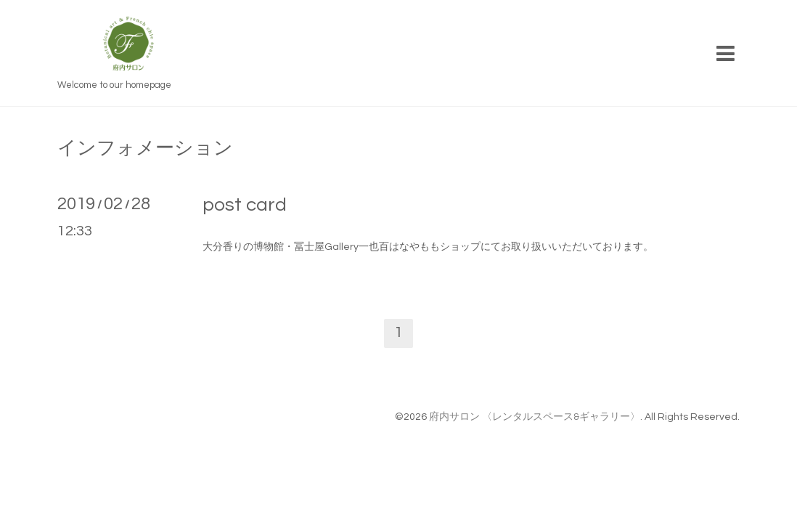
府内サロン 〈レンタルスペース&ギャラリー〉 (534, 417)
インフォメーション (145, 148)
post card (245, 204)
